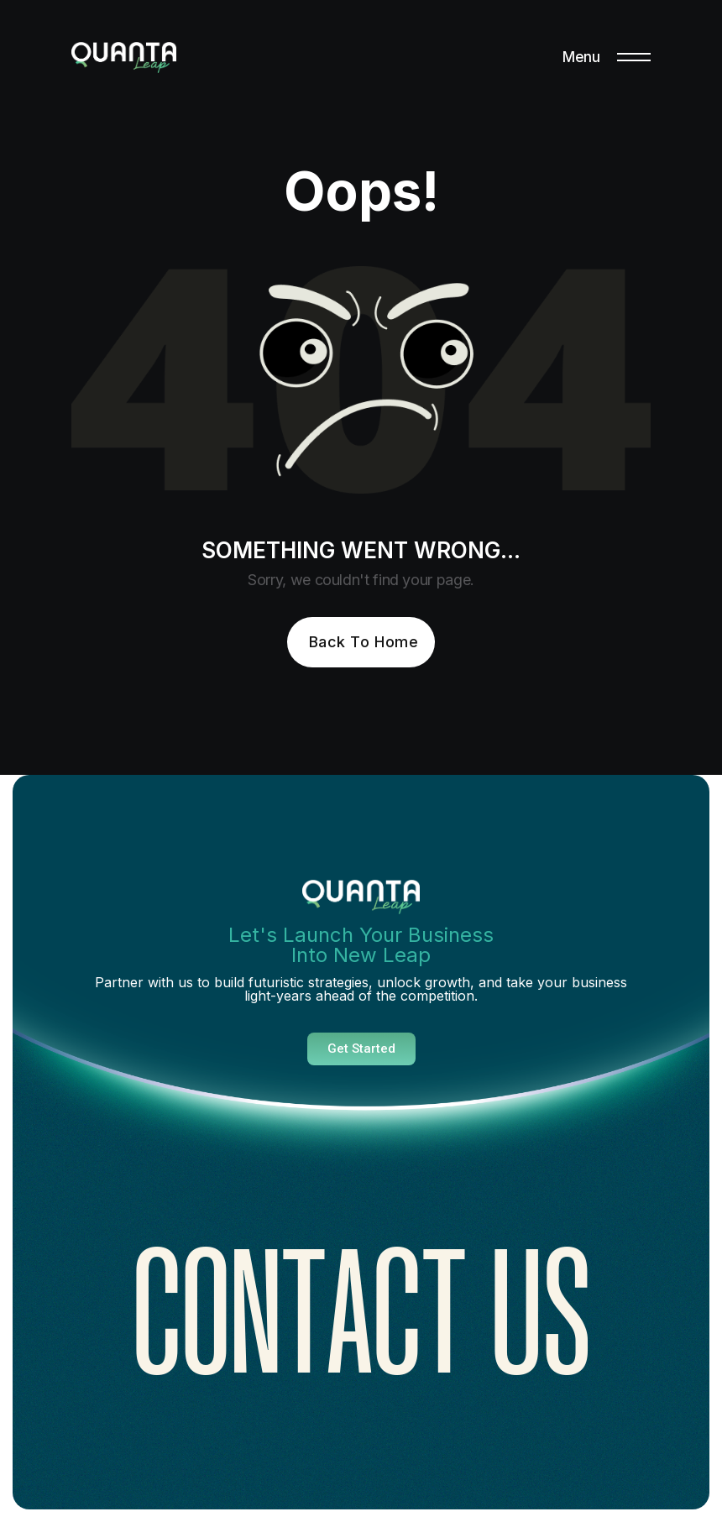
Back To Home (363, 642)
